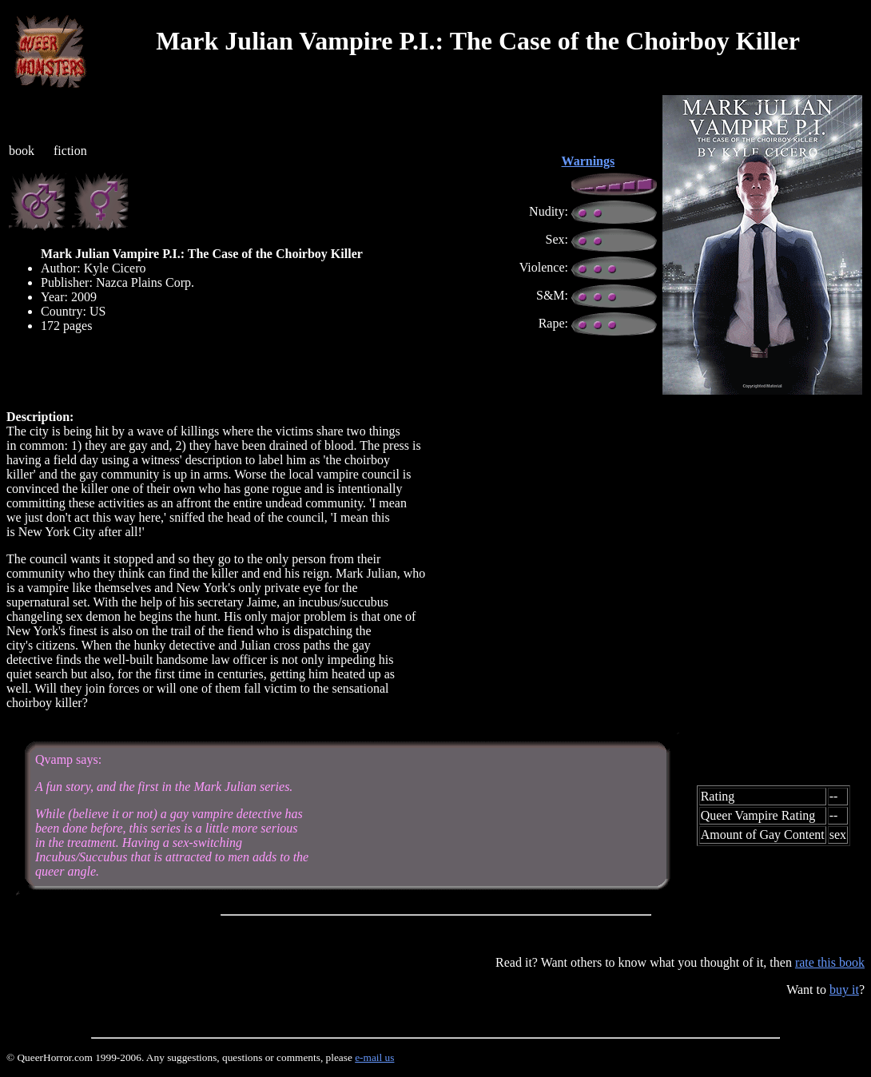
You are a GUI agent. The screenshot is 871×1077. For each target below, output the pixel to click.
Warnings (588, 161)
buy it (844, 989)
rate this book (830, 962)
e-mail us (374, 1057)
